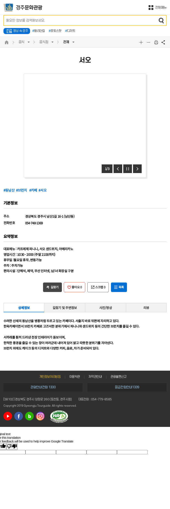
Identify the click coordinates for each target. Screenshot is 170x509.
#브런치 (22, 190)
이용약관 (74, 377)
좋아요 (77, 287)
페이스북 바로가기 (18, 416)
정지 (127, 168)
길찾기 (55, 287)
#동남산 (8, 190)
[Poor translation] (12, 446)
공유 (163, 42)
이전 (118, 168)
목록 (121, 287)
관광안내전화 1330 (43, 387)
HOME (6, 42)
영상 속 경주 (20, 31)
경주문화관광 (23, 7)
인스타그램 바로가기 (40, 416)
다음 (137, 168)
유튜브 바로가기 (7, 416)
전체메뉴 (161, 7)
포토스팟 (55, 31)
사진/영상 (105, 307)
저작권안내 (95, 377)
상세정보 (24, 307)
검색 (161, 20)
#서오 (42, 190)
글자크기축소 (149, 42)
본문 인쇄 (156, 42)
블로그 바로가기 (29, 416)
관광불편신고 (119, 377)
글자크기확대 (141, 42)
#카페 (33, 190)
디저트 (70, 31)
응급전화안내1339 (127, 387)
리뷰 (146, 307)
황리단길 (38, 31)
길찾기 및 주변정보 (65, 307)
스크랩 (100, 287)
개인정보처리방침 (50, 377)
